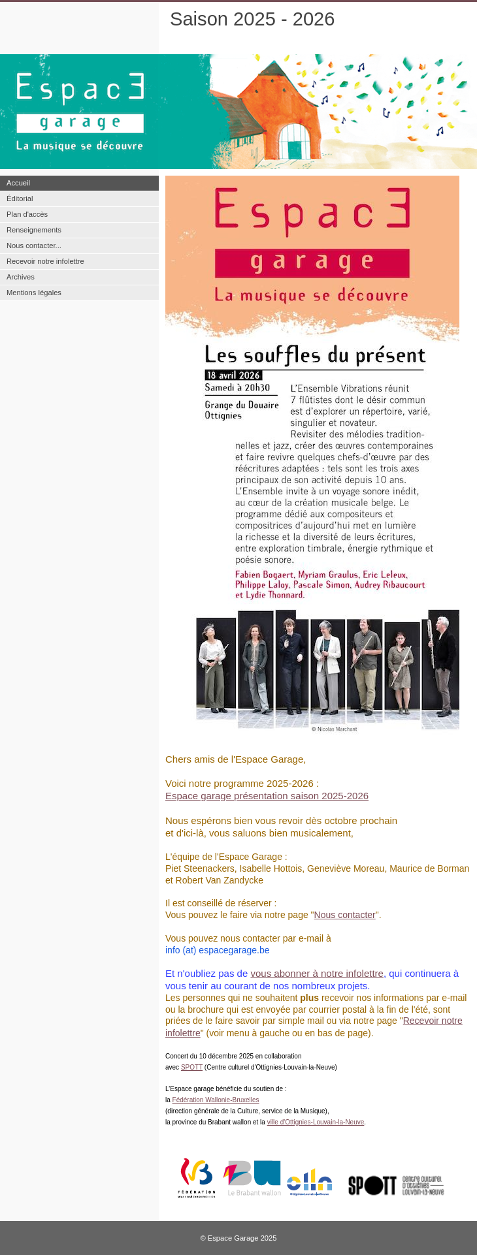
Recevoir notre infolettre (45, 261)
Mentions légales (34, 292)
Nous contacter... (34, 245)
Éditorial (20, 198)
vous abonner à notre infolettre (316, 973)
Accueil (18, 183)
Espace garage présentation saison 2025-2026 (267, 795)
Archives (21, 277)
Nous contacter (345, 915)
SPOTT (192, 1067)
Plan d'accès (27, 214)
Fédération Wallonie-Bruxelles (216, 1100)
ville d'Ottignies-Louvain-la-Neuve (316, 1122)
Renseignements (34, 230)
